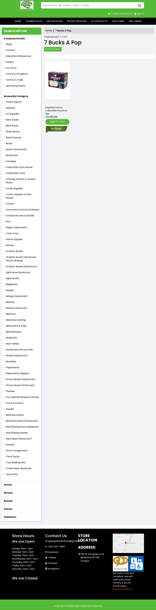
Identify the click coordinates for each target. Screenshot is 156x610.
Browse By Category (16, 96)
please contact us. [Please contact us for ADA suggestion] (123, 589)
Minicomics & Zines (16, 325)
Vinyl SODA (12, 474)
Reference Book (15, 415)
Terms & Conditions (17, 74)
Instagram (54, 568)
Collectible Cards (15, 173)
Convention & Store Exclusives (22, 209)
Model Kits (11, 337)
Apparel (10, 107)
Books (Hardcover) (16, 149)
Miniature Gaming (16, 320)
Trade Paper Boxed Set (18, 468)
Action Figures (14, 102)
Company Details (14, 38)
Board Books (13, 131)
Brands (8, 501)
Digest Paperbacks (16, 227)
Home (48, 30)
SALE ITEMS (118, 21)
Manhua (10, 302)
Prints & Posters (15, 403)
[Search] (92, 5)
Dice (8, 221)
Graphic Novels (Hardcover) (21, 266)
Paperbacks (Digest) (17, 373)
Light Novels (12, 278)
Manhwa (10, 314)
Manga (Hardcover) (17, 296)
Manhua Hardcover (16, 308)
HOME (18, 21)
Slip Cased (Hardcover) (19, 438)
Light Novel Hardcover (18, 272)
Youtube (52, 563)
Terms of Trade (14, 79)
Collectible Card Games (19, 167)
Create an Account (120, 13)
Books (9, 143)
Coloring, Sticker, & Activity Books (21, 180)
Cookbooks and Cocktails (20, 215)
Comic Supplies (14, 188)
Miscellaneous (13, 331)
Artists (8, 484)
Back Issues (12, 119)
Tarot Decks (13, 456)
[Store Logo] (26, 5)
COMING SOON (34, 21)
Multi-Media (12, 343)
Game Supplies (14, 239)
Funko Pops (12, 233)
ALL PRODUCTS (99, 21)
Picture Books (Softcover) (20, 385)
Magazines (12, 284)
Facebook (52, 552)
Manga (10, 290)
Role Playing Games (17, 432)
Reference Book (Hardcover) (22, 421)
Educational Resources (18, 56)
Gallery (10, 62)
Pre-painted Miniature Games (22, 397)
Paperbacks (12, 367)
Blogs (9, 44)
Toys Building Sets (15, 462)
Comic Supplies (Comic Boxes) (19, 196)
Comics (10, 203)
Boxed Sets (12, 155)
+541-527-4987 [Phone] (56, 546)
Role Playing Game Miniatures (22, 426)
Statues (10, 444)
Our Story (11, 68)
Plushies (10, 391)
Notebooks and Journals (19, 349)
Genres (8, 509)
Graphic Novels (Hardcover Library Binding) (21, 259)
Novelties (11, 361)
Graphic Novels (14, 251)
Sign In (139, 13)
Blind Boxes (12, 125)
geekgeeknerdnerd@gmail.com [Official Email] (66, 541)
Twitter (52, 557)
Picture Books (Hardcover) (21, 379)
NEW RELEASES (55, 21)
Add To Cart (57, 121)
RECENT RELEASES (77, 21)
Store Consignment (17, 450)
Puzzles (10, 409)
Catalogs (11, 161)
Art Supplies (12, 113)
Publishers (10, 517)
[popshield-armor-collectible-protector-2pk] (57, 82)
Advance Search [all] (52, 49)
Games (10, 245)
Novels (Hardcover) (17, 355)
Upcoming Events (15, 85)
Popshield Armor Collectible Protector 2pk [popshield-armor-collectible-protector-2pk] (56, 110)
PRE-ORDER (135, 21)
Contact (10, 50)
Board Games (13, 137)
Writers (8, 492)
